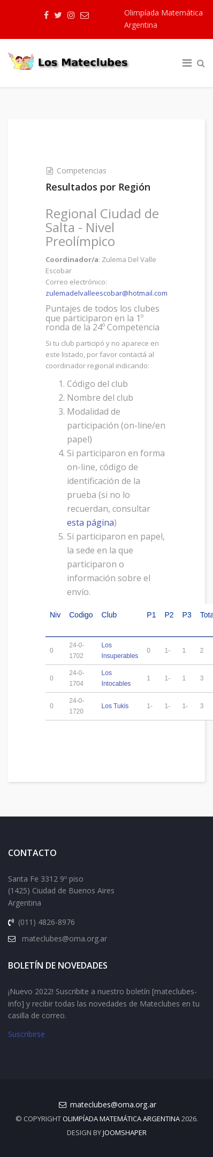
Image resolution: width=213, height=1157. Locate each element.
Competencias (82, 170)
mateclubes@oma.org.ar (113, 1104)
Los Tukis (115, 706)
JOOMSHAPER (125, 1132)
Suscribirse (26, 1034)
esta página (90, 522)
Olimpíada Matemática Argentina (163, 18)
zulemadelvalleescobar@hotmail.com (106, 293)
